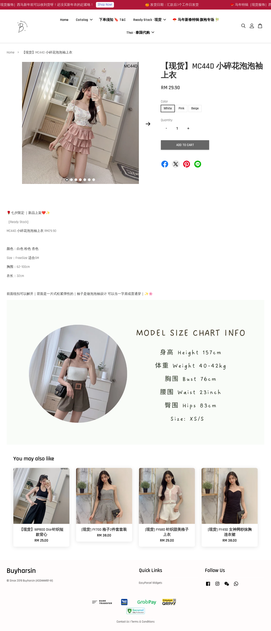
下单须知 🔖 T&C (112, 19)
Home (64, 19)
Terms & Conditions (143, 621)
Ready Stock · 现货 (149, 19)
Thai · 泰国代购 (140, 32)
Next (148, 123)
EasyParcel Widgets (150, 583)
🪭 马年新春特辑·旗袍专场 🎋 (195, 19)
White (168, 108)
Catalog (84, 19)
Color (164, 101)
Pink (181, 108)
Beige (195, 108)
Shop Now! (114, 4)
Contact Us (123, 621)
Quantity (166, 120)
